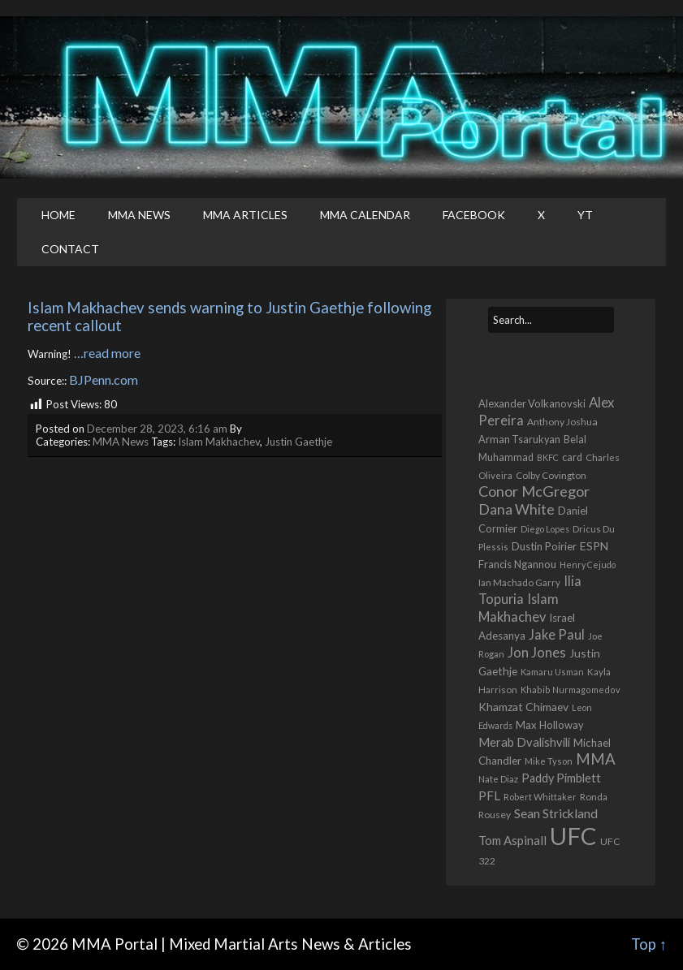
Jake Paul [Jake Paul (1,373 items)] (557, 635)
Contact (70, 249)
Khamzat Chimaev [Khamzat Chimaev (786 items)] (523, 706)
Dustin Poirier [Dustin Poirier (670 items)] (544, 546)
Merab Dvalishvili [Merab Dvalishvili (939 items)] (524, 742)
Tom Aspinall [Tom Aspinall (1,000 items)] (512, 840)
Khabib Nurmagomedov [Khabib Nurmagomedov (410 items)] (570, 689)
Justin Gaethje (298, 441)
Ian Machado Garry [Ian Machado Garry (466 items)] (519, 582)
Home (58, 215)
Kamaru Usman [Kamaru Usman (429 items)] (552, 671)
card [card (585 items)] (572, 457)
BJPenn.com (103, 379)
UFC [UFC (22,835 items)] (573, 835)
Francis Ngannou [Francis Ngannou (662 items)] (517, 564)
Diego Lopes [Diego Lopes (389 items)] (545, 529)
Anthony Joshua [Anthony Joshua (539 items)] (562, 422)
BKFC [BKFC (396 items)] (548, 457)
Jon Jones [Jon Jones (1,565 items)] (537, 652)
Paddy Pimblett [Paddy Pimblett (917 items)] (561, 778)
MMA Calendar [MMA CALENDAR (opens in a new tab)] (365, 215)
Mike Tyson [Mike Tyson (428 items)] (549, 761)
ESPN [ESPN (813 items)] (594, 546)
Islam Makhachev (219, 441)
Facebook (474, 215)
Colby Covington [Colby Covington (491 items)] (551, 475)
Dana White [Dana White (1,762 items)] (516, 509)
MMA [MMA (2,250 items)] (596, 759)
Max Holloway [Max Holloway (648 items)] (550, 724)
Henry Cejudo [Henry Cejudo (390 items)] (588, 564)
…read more (107, 352)
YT (585, 215)
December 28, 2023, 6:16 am (157, 428)
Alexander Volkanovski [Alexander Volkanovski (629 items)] (532, 403)
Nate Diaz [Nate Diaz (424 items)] (498, 779)
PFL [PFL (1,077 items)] (489, 795)
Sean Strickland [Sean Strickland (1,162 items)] (556, 813)
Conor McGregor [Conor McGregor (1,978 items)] (534, 491)
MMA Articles (245, 215)
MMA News (139, 215)
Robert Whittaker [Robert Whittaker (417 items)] (540, 796)
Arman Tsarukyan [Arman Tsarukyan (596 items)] (519, 439)
